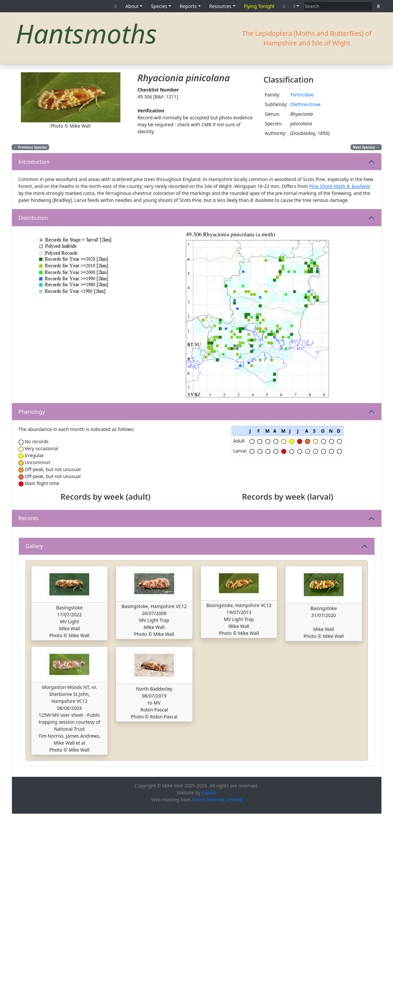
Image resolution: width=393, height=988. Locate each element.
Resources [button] (220, 6)
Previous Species (30, 147)
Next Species (366, 147)
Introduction (34, 161)
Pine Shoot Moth (339, 186)
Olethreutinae (305, 104)
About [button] (132, 6)
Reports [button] (188, 6)
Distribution (33, 217)
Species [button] (159, 6)
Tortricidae (301, 95)
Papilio (209, 966)
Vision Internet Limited (217, 973)
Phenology (32, 411)
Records (28, 605)
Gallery (34, 720)
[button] (296, 6)
